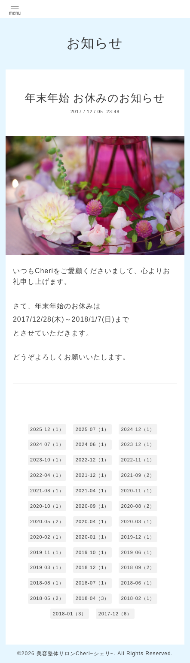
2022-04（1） (47, 475)
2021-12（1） (93, 475)
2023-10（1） (47, 459)
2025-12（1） (47, 429)
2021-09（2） (138, 475)
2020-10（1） (47, 506)
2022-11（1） (138, 459)
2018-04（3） (93, 598)
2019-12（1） (138, 536)
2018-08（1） (47, 582)
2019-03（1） (47, 567)
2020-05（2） (47, 521)
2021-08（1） (47, 490)
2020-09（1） (93, 506)
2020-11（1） (138, 490)
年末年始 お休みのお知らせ (95, 98)
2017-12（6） (115, 613)
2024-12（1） (138, 429)
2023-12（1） (138, 444)
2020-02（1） (47, 536)
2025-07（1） (93, 429)
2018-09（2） (138, 567)
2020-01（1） (93, 536)
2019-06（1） (138, 552)
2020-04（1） (93, 521)
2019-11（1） (47, 552)
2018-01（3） (70, 613)
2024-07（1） (47, 444)
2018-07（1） (93, 582)
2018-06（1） (138, 582)
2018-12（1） (93, 567)
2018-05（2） (47, 598)
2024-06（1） (93, 444)
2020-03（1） (138, 521)
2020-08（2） (138, 506)
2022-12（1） (93, 459)
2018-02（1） (138, 598)
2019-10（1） (93, 552)
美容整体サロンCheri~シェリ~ (75, 654)
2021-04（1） (93, 490)
